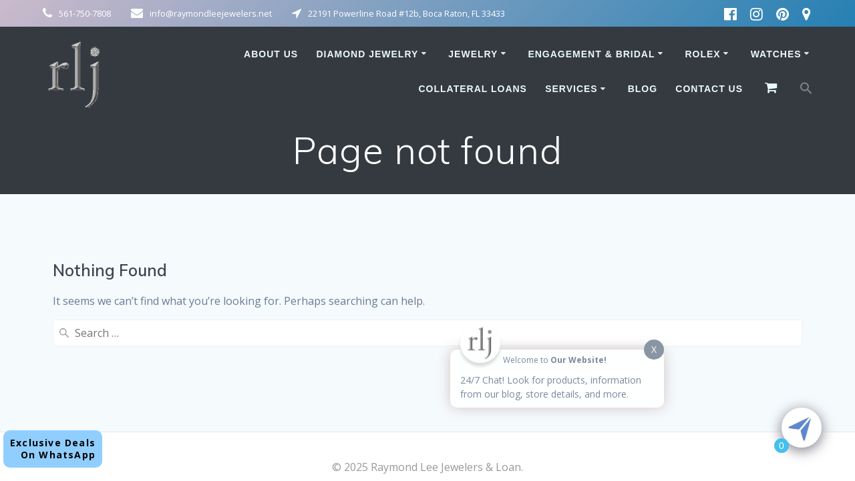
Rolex (702, 54)
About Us (271, 54)
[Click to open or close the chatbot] (802, 428)
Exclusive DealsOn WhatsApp (53, 448)
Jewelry (473, 54)
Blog (642, 88)
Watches (776, 54)
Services (571, 88)
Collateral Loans (472, 88)
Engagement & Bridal (591, 54)
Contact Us (709, 88)
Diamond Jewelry (367, 54)
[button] (806, 91)
